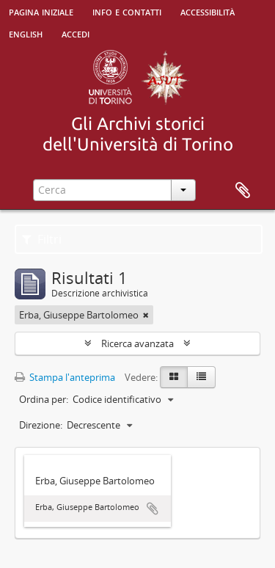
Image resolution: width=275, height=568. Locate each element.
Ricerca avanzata (137, 343)
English (26, 33)
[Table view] (201, 377)
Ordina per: (43, 399)
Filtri (42, 239)
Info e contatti (126, 11)
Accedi (75, 33)
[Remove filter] (146, 314)
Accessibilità (207, 11)
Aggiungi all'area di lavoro (152, 508)
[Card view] (174, 377)
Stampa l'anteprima (65, 377)
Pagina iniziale (41, 11)
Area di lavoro (242, 190)
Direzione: (40, 425)
